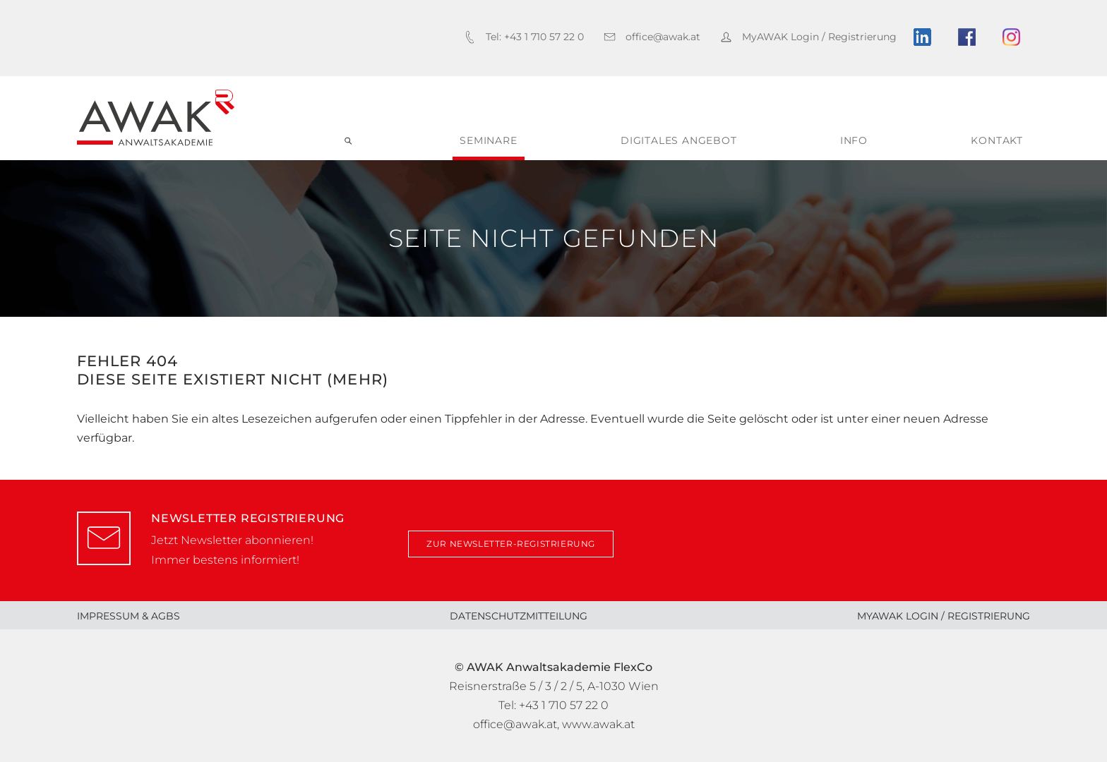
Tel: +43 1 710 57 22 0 (553, 705)
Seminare (488, 140)
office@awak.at (515, 724)
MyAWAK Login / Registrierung (943, 616)
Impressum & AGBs (128, 616)
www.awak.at (598, 724)
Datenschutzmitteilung (518, 616)
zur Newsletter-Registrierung (510, 543)
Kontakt (997, 140)
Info (854, 140)
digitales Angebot (679, 140)
